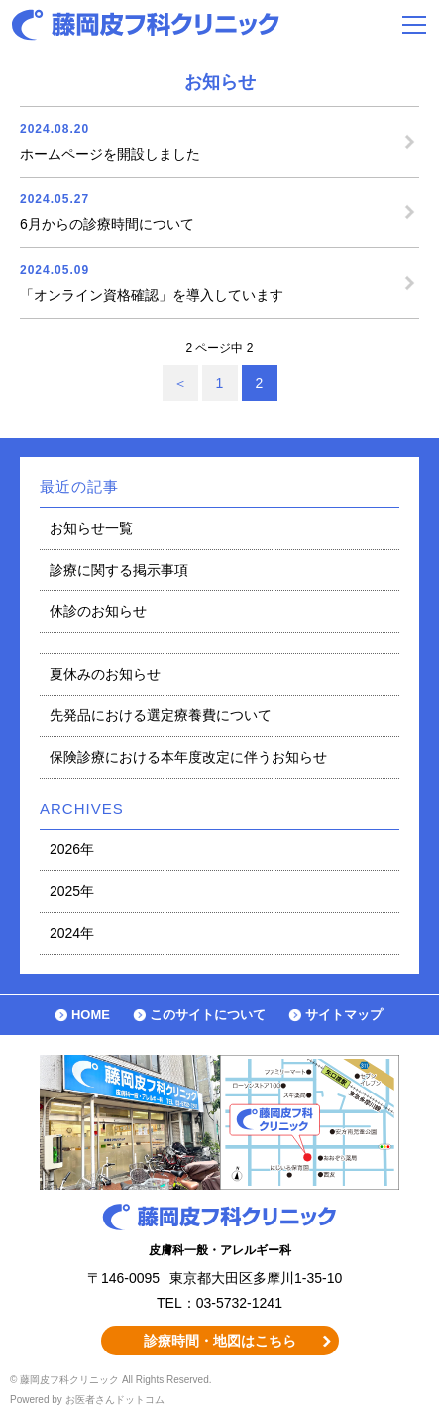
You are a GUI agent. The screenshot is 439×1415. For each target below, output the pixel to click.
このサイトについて (208, 1014)
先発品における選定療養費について (161, 715)
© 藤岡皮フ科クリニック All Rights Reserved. (111, 1379)
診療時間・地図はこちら (220, 1341)
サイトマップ (344, 1014)
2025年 (72, 891)
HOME (90, 1014)
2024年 (72, 933)
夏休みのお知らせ (105, 674)
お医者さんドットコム (115, 1399)
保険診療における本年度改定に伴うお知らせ (188, 757)
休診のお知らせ (98, 611)
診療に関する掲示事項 (119, 570)
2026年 (72, 849)
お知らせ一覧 (91, 528)
